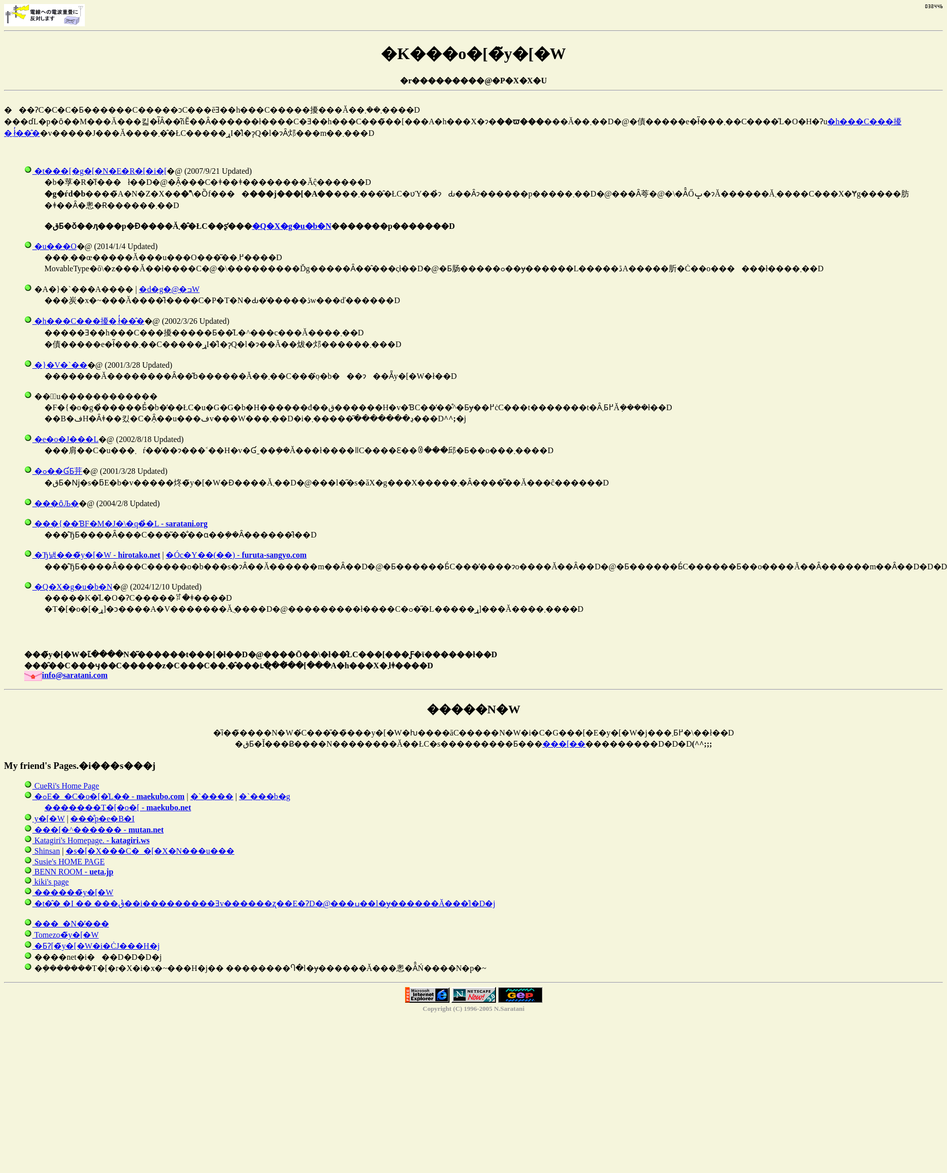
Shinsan (42, 851)
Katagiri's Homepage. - (86, 840)
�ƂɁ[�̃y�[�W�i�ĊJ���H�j (92, 946)
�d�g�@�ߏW (169, 289)
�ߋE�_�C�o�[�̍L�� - (104, 796)
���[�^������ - (94, 829)
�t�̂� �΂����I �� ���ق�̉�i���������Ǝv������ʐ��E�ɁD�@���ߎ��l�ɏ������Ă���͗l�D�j (259, 903)
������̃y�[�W (68, 892)
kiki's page (46, 881)
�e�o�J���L (61, 439)
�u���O (50, 246)
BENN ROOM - (68, 871)
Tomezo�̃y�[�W (61, 935)
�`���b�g (264, 796)
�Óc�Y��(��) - (236, 555)
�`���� (211, 796)
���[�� (563, 744)
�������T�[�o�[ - (117, 807)
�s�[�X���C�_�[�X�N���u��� (150, 851)
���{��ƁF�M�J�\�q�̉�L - (116, 523)
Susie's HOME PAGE (64, 861)
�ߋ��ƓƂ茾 (53, 471)
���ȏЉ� (51, 503)
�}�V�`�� (55, 365)
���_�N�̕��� (66, 923)
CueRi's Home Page (61, 785)
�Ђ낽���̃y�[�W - (92, 555)
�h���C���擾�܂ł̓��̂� (84, 321)
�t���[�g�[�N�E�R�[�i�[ (95, 171)
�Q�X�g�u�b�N (291, 226)
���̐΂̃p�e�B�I (102, 818)
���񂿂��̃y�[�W (44, 818)
